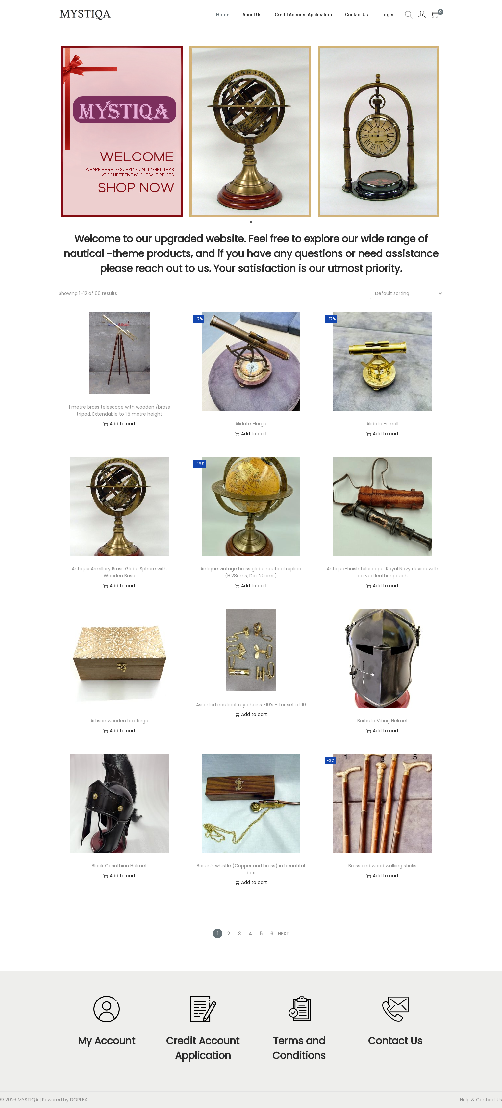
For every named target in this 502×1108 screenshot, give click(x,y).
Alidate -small (382, 424)
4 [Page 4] (250, 933)
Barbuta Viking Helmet (382, 720)
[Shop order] (406, 293)
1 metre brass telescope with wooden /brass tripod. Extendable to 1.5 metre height (119, 410)
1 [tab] (251, 222)
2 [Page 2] (228, 933)
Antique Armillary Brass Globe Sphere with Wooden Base (119, 572)
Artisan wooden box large (119, 720)
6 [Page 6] (271, 933)
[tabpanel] (123, 131)
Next (283, 933)
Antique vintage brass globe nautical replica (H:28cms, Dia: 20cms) (250, 572)
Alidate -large (250, 424)
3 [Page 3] (239, 933)
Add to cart (119, 424)
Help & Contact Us (481, 1099)
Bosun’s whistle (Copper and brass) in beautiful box (251, 869)
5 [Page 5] (261, 933)
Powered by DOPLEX (64, 1099)
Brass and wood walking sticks (382, 865)
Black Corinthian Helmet (119, 865)
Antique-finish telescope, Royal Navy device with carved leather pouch (382, 572)
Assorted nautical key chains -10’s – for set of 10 (251, 704)
